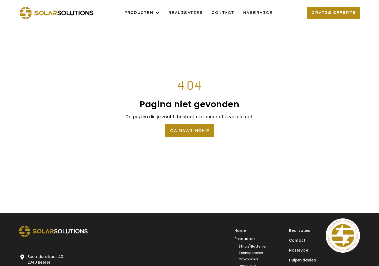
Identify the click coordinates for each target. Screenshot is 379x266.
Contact (222, 12)
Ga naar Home (189, 130)
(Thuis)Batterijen (253, 246)
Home (240, 230)
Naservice (258, 12)
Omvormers (248, 259)
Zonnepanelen (251, 252)
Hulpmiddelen (302, 260)
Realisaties (185, 12)
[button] (142, 13)
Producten (244, 238)
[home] (56, 13)
